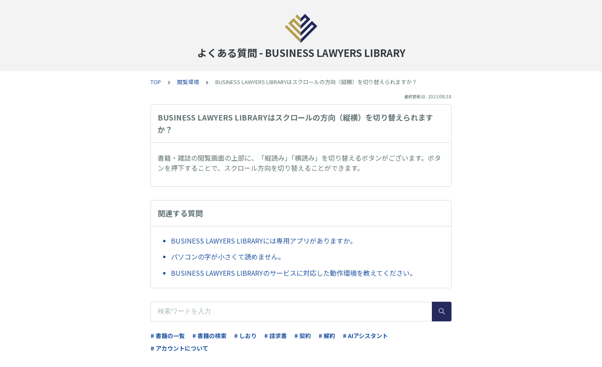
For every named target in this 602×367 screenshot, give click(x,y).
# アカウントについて (179, 348)
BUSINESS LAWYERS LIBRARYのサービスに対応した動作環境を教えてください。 (293, 273)
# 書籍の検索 (209, 335)
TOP (155, 82)
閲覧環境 (188, 82)
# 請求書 (275, 335)
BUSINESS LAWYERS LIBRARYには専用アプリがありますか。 (264, 241)
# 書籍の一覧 (167, 335)
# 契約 (302, 335)
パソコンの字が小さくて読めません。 (228, 257)
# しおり (245, 335)
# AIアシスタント (365, 335)
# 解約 (327, 335)
